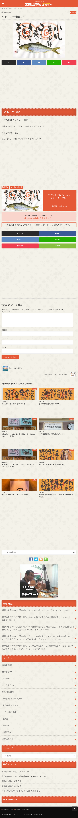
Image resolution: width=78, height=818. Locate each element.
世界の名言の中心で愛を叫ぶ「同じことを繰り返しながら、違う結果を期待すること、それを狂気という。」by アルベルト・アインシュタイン (37, 638)
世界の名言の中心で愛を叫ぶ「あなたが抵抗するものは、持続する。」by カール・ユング (37, 618)
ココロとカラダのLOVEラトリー (21, 814)
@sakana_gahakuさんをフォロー (39, 218)
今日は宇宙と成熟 (9, 771)
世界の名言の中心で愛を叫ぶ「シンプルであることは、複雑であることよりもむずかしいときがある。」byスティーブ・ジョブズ (38, 647)
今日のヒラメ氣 (17, 187)
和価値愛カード (11, 705)
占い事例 (10, 712)
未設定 (6, 732)
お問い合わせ (25, 809)
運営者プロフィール (7, 809)
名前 (4, 330)
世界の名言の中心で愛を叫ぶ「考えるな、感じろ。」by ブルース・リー (36, 610)
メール (5, 339)
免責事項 (17, 809)
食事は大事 (6, 781)
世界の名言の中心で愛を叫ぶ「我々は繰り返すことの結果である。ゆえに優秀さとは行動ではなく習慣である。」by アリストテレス (38, 628)
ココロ (7, 665)
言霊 (6, 725)
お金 (6, 678)
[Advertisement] (39, 86)
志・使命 (8, 685)
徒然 (7, 719)
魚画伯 (6, 187)
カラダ (7, 672)
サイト (4, 347)
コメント (6, 312)
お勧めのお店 (9, 739)
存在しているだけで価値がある (15, 791)
